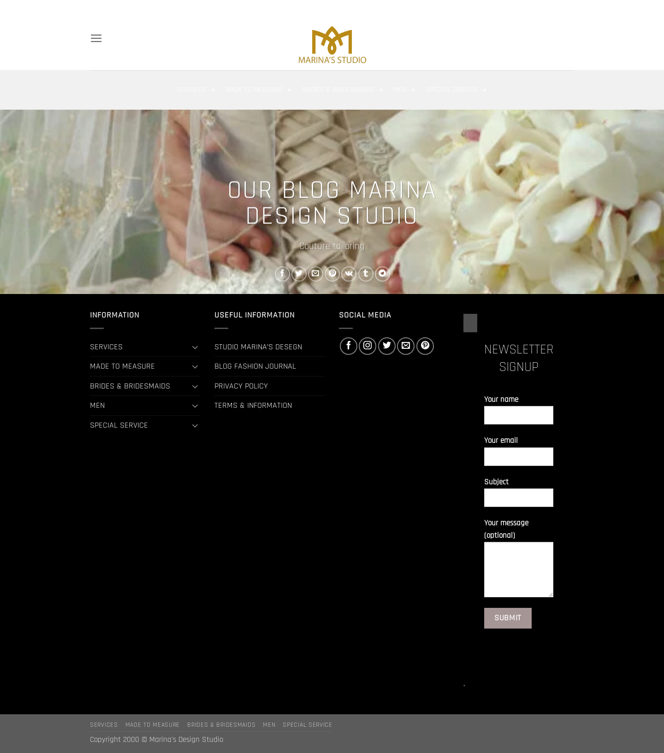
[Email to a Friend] (315, 274)
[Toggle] (195, 347)
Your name (518, 413)
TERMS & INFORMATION (253, 405)
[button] (497, 9)
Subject (518, 496)
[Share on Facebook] (282, 274)
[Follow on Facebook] (528, 9)
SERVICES (196, 90)
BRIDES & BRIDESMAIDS (343, 90)
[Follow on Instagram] (538, 9)
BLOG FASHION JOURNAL (255, 366)
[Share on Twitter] (299, 274)
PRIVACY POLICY (241, 386)
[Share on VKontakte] (348, 274)
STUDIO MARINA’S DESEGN (258, 346)
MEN (404, 90)
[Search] (94, 9)
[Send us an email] (559, 9)
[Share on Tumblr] (366, 274)
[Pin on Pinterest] (332, 274)
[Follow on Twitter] (548, 9)
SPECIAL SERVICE (457, 90)
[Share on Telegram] (382, 274)
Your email (518, 454)
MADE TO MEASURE (259, 90)
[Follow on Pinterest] (569, 9)
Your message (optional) (518, 561)
